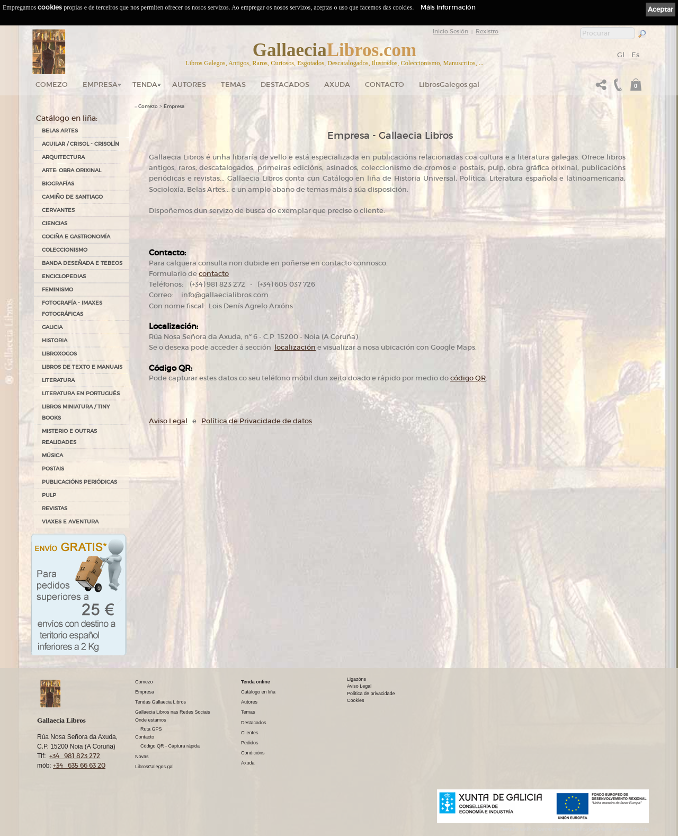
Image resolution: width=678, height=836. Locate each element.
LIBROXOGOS (59, 353)
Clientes (249, 732)
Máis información (448, 7)
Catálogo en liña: (66, 118)
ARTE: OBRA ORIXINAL (71, 170)
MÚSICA (52, 455)
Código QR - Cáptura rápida (170, 746)
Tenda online (255, 681)
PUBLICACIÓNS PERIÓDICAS (79, 481)
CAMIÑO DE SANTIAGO (72, 196)
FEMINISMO (57, 289)
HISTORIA (54, 340)
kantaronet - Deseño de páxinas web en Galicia (593, 829)
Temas (233, 84)
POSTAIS (53, 468)
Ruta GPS (151, 729)
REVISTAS (54, 508)
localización (295, 347)
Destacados (253, 722)
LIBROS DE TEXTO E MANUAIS (82, 366)
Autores (189, 84)
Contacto (384, 84)
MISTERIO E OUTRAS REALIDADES (69, 437)
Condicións (253, 752)
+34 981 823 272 (74, 756)
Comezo (51, 84)
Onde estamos (150, 720)
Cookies (355, 700)
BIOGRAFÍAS (58, 183)
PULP (49, 495)
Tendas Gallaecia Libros (160, 702)
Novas (142, 756)
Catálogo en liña (258, 692)
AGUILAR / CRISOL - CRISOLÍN (80, 143)
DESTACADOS (285, 84)
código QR (468, 378)
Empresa (100, 84)
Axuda (337, 84)
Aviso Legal (168, 420)
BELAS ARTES (60, 130)
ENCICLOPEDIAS (64, 276)
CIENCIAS (54, 223)
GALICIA (52, 327)
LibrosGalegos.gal (449, 84)
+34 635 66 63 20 (79, 765)
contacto (214, 273)
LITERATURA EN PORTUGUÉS (81, 393)
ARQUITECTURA (63, 157)
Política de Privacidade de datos (256, 420)
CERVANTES (58, 210)
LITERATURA (58, 380)
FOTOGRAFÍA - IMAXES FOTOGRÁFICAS (72, 308)
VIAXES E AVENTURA (70, 521)
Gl (621, 54)
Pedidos (249, 742)
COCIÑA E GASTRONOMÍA (76, 236)
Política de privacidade (371, 693)
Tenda (144, 84)
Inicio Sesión (450, 31)
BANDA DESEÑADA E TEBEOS (82, 263)
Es (635, 54)
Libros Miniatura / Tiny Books (76, 412)
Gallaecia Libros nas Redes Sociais (172, 712)
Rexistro (487, 31)
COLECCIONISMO (64, 249)
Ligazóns (356, 679)
